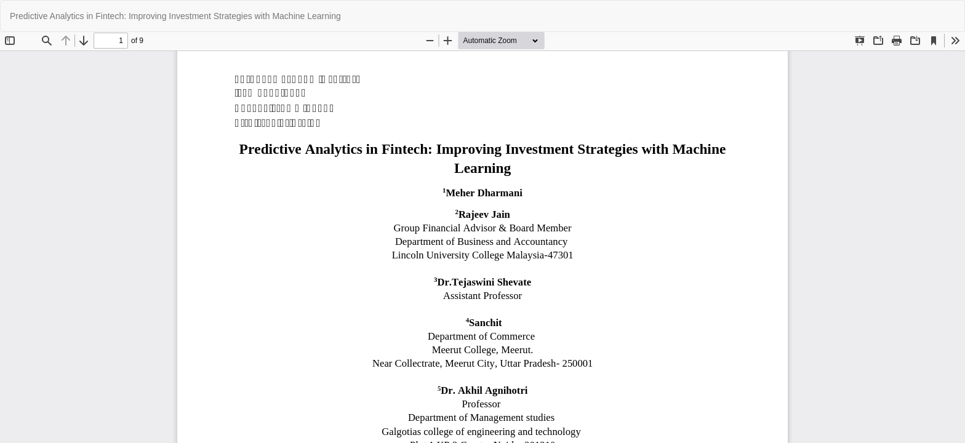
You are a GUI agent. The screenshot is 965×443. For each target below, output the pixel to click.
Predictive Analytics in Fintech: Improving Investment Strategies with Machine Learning (175, 16)
